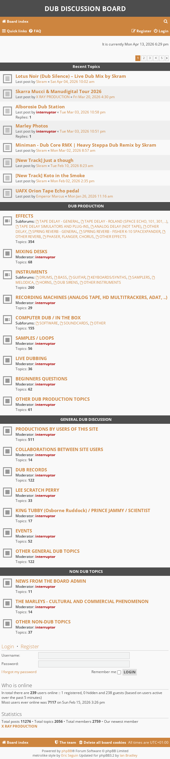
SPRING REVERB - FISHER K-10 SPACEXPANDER (119, 231)
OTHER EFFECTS (111, 236)
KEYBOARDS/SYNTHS (107, 277)
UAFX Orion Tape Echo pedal (47, 191)
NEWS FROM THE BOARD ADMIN (51, 581)
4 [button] (156, 58)
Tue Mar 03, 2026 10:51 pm (82, 131)
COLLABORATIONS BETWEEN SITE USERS (59, 449)
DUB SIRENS (65, 282)
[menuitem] (166, 22)
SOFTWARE (47, 323)
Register (30, 646)
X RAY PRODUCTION (53, 96)
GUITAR (77, 277)
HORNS (44, 282)
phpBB (67, 751)
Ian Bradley (128, 755)
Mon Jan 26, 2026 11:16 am (90, 196)
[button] (167, 58)
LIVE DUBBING (31, 358)
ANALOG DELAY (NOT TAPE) (116, 226)
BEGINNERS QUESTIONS (41, 379)
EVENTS (24, 531)
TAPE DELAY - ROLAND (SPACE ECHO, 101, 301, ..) (124, 221)
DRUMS (44, 277)
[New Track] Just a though (44, 160)
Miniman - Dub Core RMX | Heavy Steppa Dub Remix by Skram (86, 145)
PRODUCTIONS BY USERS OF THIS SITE (57, 429)
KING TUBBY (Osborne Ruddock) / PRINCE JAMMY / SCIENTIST (83, 510)
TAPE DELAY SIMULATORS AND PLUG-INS (52, 226)
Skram (41, 81)
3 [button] (150, 58)
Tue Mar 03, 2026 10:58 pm (82, 112)
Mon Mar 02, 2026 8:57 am (72, 150)
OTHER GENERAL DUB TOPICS (47, 551)
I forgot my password (18, 671)
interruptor (46, 112)
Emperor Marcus (50, 196)
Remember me (106, 671)
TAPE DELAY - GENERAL (57, 221)
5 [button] (162, 58)
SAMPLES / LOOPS (35, 338)
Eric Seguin (69, 755)
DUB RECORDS (31, 470)
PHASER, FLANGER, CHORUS (68, 236)
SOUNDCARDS (74, 323)
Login (7, 646)
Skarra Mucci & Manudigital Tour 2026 (59, 91)
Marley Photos (32, 126)
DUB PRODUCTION (86, 206)
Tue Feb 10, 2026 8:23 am (71, 165)
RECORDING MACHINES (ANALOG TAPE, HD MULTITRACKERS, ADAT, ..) (91, 297)
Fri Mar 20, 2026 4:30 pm (94, 96)
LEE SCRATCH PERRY (37, 490)
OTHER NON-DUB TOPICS (43, 622)
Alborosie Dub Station (40, 107)
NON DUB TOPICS (86, 571)
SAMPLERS (139, 277)
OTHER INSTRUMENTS (100, 282)
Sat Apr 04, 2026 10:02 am (72, 81)
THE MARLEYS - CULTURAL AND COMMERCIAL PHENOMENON (82, 601)
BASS (60, 277)
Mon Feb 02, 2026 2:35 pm (72, 180)
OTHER (97, 323)
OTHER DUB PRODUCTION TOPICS (53, 399)
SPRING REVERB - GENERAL (52, 231)
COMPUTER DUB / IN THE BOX (48, 318)
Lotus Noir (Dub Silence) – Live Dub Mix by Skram (71, 76)
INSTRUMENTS (31, 272)
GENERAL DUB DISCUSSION (86, 419)
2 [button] (144, 58)
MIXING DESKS (31, 251)
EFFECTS (24, 216)
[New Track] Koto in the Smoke (50, 175)
